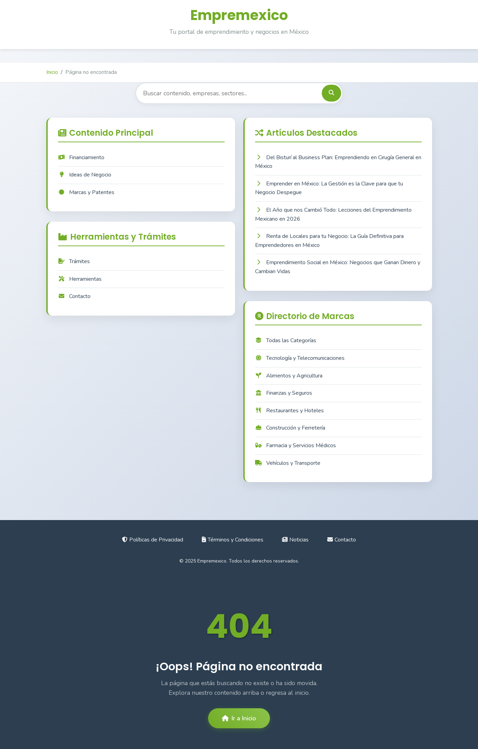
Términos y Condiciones (232, 540)
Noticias (295, 540)
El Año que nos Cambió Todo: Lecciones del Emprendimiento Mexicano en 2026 (333, 214)
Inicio (52, 72)
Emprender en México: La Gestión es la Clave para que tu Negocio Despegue (329, 188)
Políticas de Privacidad (152, 540)
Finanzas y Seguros (283, 393)
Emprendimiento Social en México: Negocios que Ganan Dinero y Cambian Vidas (337, 267)
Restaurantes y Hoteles (289, 410)
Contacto (74, 296)
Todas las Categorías (285, 340)
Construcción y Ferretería (290, 428)
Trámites (74, 261)
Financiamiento (81, 157)
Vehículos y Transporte (287, 463)
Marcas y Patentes (86, 192)
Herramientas (80, 279)
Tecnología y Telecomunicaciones (300, 358)
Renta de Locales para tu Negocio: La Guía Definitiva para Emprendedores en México (329, 240)
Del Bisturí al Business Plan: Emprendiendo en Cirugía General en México (338, 162)
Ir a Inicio (239, 718)
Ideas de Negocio (84, 175)
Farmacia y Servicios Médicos (295, 445)
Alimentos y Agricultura (288, 376)
